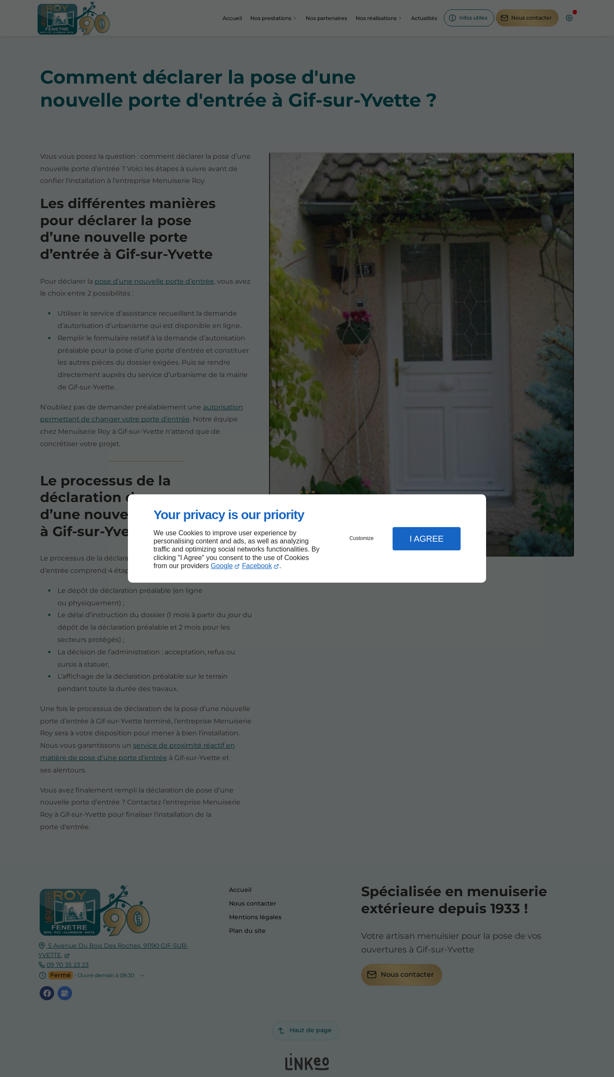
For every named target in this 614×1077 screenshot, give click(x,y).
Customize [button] (362, 538)
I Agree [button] (426, 538)
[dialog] (307, 538)
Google (222, 565)
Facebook (257, 565)
